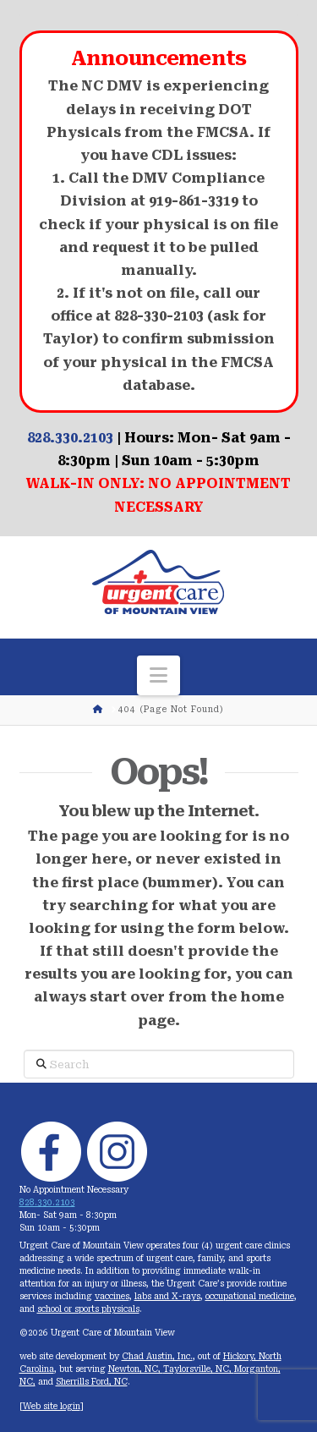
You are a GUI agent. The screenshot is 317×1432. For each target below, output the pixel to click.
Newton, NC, (135, 1369)
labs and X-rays (167, 1296)
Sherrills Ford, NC (92, 1381)
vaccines (112, 1296)
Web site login (51, 1406)
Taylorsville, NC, (198, 1369)
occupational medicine (249, 1296)
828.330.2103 (70, 438)
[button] (158, 675)
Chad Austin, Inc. (157, 1356)
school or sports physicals (88, 1309)
